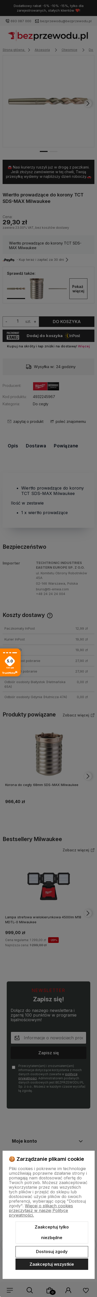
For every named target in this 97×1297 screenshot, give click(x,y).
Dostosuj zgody (52, 1251)
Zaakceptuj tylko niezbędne (52, 1232)
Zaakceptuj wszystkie (51, 1264)
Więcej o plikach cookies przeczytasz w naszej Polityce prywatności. (41, 1210)
